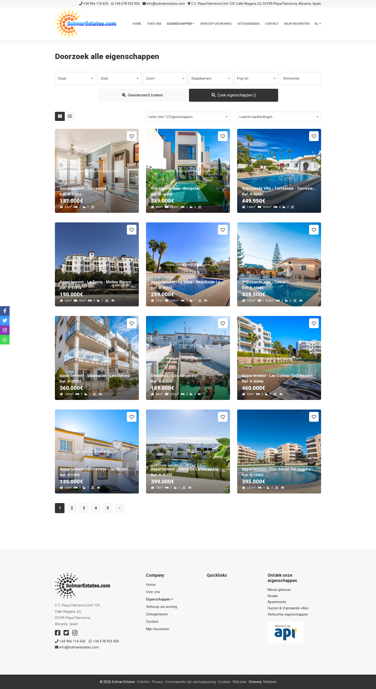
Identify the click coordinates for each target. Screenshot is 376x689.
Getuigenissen (248, 23)
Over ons (154, 23)
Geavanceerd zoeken (142, 95)
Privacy (157, 682)
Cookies (224, 682)
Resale (273, 596)
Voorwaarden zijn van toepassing (190, 682)
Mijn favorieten (297, 23)
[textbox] (75, 78)
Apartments (277, 602)
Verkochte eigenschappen (288, 614)
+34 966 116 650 (93, 4)
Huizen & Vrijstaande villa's (288, 608)
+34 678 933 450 (125, 4)
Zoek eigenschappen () (234, 95)
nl (318, 23)
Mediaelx (269, 682)
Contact (272, 23)
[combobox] (75, 78)
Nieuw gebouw (279, 590)
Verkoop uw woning (216, 23)
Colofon (143, 682)
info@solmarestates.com (163, 4)
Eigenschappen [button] (180, 23)
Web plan (240, 682)
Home (137, 23)
